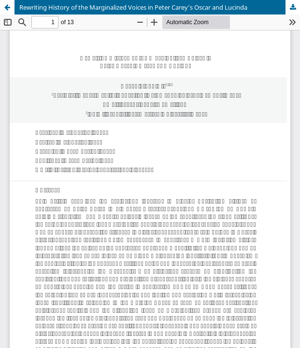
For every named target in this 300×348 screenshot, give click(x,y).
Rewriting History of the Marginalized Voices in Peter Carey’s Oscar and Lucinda (133, 7)
